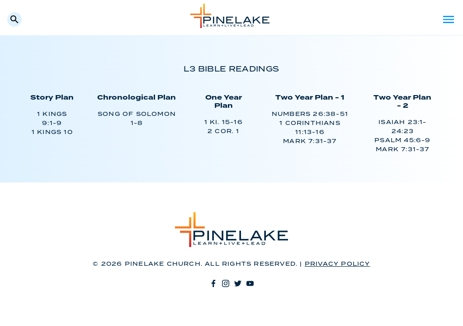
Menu (448, 19)
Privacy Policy (337, 264)
